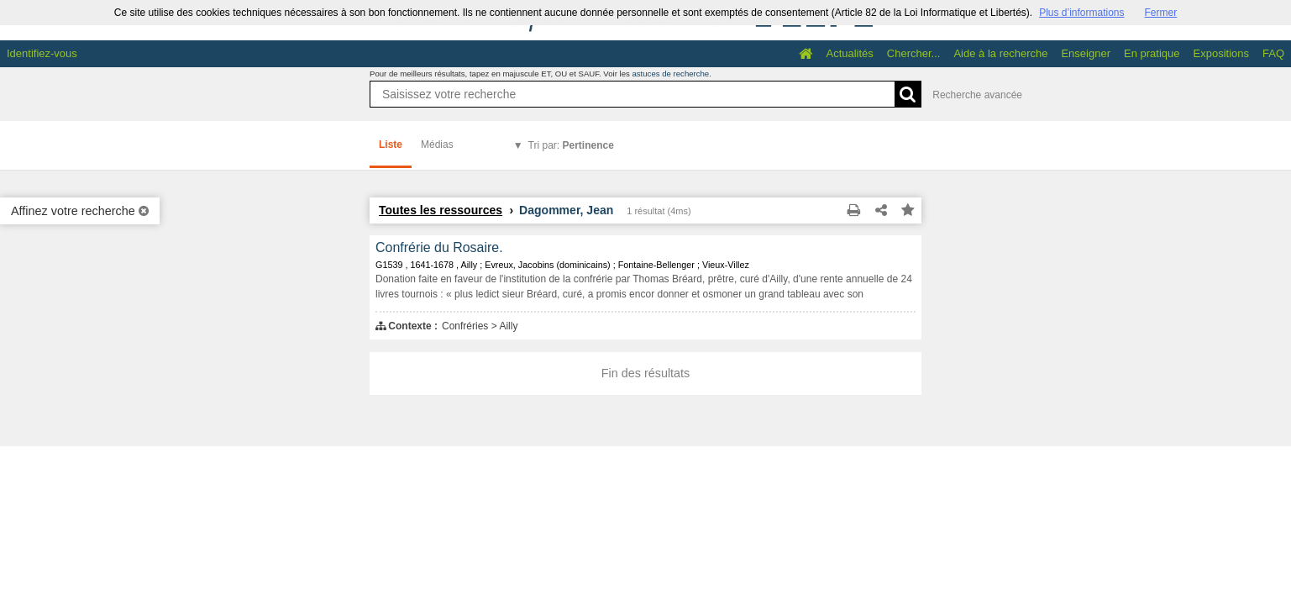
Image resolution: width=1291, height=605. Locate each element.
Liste (390, 144)
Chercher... (914, 53)
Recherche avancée (977, 95)
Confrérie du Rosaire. (439, 247)
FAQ (1273, 53)
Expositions (1221, 53)
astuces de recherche (670, 73)
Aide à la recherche (1000, 53)
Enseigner (1085, 53)
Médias (437, 144)
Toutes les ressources (440, 210)
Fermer (1161, 12)
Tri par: (571, 145)
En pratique (1152, 53)
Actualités (849, 53)
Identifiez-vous (42, 53)
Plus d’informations (1081, 12)
